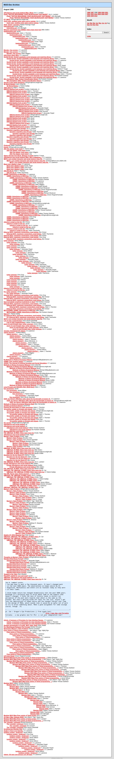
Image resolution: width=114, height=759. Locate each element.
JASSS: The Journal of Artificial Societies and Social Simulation (25, 363)
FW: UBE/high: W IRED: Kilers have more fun (19, 433)
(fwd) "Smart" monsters (12, 25)
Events (6, 147)
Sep (88, 25)
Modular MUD (8, 683)
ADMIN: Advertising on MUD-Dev (15, 174)
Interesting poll (9, 26)
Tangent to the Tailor (11, 574)
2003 (92, 14)
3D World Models (9, 84)
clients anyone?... (10, 332)
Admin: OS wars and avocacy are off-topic (18, 754)
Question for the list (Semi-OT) (14, 455)
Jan (88, 23)
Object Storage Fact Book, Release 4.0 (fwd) (18, 156)
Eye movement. (9, 389)
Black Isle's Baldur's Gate (12, 164)
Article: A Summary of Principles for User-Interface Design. (24, 620)
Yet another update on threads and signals (18, 409)
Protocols (7, 145)
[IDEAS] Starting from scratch (14, 89)
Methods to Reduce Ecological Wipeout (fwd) (19, 404)
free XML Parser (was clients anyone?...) (17, 474)
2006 (103, 14)
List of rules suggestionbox (13, 321)
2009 (92, 16)
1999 (99, 12)
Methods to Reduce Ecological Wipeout (17, 365)
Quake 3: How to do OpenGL (13, 731)
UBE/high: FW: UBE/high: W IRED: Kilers (17, 475)
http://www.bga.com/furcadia (57, 613)
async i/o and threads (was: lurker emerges (21, 326)
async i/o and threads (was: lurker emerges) (18, 324)
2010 (95, 16)
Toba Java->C (8, 87)
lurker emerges (9, 241)
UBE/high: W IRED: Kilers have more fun (17, 448)
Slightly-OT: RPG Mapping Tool (14, 535)
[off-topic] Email (9, 656)
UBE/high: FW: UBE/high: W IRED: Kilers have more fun (22, 470)
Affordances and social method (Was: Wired (18, 13)
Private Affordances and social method (17, 463)
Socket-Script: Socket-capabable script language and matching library (27, 57)
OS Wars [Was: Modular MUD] (14, 717)
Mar (91, 23)
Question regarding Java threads (15, 128)
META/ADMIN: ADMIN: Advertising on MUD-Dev (20, 310)
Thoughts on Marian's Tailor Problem (16, 557)
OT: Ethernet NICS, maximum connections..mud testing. (22, 315)
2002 (88, 14)
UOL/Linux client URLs (11, 55)
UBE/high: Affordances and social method (18, 577)
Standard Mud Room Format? (14, 559)
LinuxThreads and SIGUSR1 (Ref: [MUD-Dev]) (19, 387)
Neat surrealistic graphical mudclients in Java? (19, 302)
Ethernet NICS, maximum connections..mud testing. (21, 232)
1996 (88, 12)
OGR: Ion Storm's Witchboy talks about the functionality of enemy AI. (27, 399)
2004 (95, 14)
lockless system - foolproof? (13, 732)
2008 (88, 16)
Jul (106, 23)
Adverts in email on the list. (13, 222)
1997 (92, 12)
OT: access (7, 423)
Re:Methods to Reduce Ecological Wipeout (18, 360)
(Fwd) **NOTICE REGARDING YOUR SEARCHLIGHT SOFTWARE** (26, 14)
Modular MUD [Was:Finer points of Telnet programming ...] (23, 659)
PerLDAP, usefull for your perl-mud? (16, 576)
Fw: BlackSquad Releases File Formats (17, 627)
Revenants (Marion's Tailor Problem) (16, 629)
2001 (106, 12)
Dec (97, 25)
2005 (99, 14)
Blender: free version (11, 50)
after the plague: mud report (13, 149)
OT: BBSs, (7, 19)
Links (89, 36)
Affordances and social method (14, 424)
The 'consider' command (12, 722)
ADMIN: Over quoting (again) (13, 361)
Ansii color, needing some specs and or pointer (20, 21)
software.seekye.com (57, 758)
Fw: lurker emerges (10, 292)
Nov (94, 25)
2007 (106, 14)
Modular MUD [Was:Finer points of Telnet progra (20, 715)
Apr (97, 23)
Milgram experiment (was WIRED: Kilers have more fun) (22, 30)
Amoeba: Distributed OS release (14, 331)
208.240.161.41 (9, 171)
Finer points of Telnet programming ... (16, 630)
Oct (91, 25)
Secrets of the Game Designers (14, 82)
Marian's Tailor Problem (12, 436)
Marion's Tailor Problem (12, 489)
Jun (103, 23)
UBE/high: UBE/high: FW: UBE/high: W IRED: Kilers (21, 487)
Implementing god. (10, 31)
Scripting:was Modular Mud (13, 729)
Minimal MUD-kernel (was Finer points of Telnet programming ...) (25, 658)
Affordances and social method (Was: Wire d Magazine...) (23, 157)
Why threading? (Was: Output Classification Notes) (21, 79)
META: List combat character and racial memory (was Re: (23, 159)
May (100, 23)
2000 (103, 12)
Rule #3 (6, 314)
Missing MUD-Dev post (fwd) (13, 431)
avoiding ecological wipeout (13, 406)
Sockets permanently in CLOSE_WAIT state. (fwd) (20, 625)
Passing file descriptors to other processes (18, 407)
